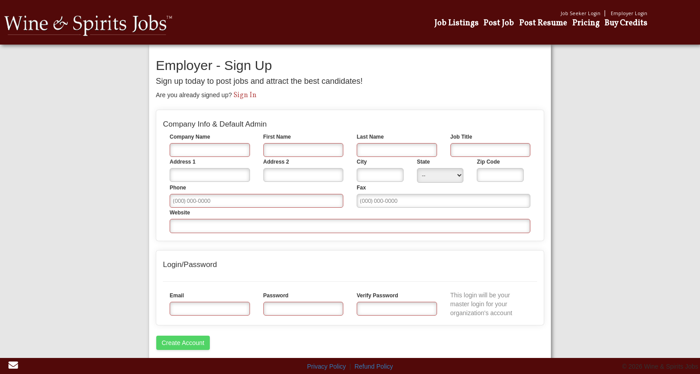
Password (276, 295)
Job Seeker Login (580, 13)
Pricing (586, 23)
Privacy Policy (326, 366)
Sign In (245, 95)
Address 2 (276, 162)
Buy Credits (625, 23)
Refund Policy (373, 366)
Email (177, 295)
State (423, 162)
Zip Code (488, 162)
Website (180, 213)
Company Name (190, 137)
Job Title (461, 137)
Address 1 (183, 162)
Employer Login (629, 13)
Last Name (370, 137)
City (362, 162)
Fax (361, 188)
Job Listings (456, 23)
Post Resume (543, 23)
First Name (277, 137)
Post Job (498, 23)
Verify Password (377, 295)
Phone (178, 188)
